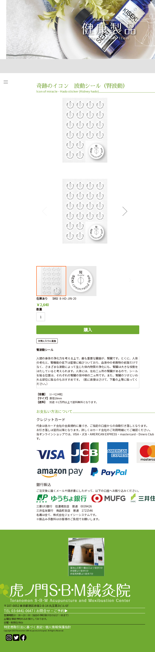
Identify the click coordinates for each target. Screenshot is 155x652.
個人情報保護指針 (58, 626)
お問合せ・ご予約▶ (52, 610)
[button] (125, 211)
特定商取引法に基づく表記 (23, 626)
